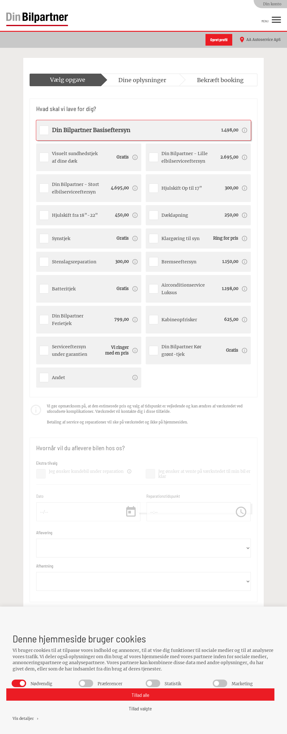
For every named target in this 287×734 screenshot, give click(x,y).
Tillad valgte (140, 708)
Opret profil (219, 39)
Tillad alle (140, 695)
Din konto (272, 4)
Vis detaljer (26, 718)
